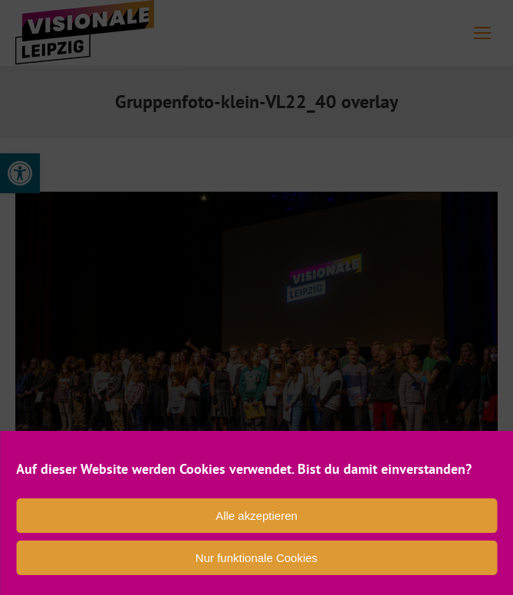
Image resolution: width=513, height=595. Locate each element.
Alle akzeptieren (256, 515)
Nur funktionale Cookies (256, 557)
